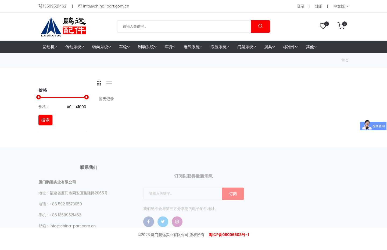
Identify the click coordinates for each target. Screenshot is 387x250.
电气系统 (193, 47)
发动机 (49, 47)
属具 (269, 47)
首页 (345, 60)
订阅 (233, 204)
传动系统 (74, 47)
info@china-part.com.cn (103, 6)
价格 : (43, 106)
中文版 (339, 6)
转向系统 (101, 47)
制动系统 (147, 47)
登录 (300, 6)
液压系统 (219, 47)
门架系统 (246, 47)
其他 (311, 47)
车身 (170, 47)
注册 (319, 6)
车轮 (124, 47)
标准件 (290, 47)
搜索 (45, 120)
